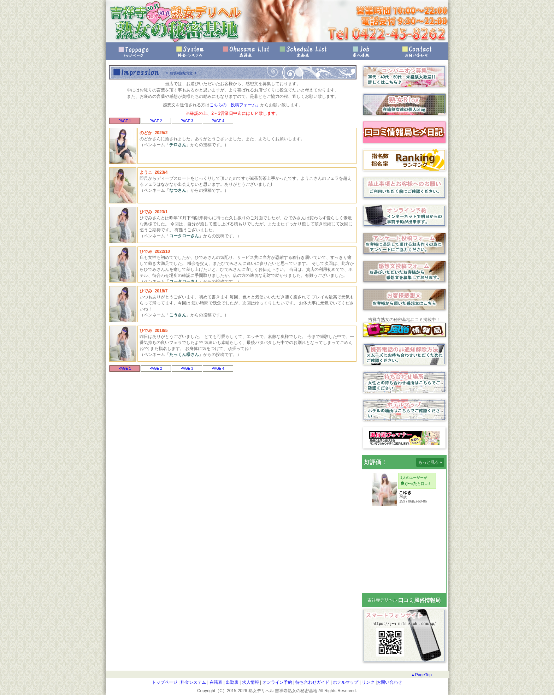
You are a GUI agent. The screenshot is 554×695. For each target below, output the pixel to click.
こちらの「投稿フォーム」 (235, 104)
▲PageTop (421, 674)
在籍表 (247, 51)
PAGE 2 (155, 121)
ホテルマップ (345, 682)
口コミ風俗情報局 (419, 600)
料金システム (192, 682)
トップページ (134, 51)
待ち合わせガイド (311, 682)
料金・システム (190, 51)
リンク (368, 682)
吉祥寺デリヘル (382, 600)
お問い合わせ (416, 51)
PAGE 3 (187, 121)
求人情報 (360, 51)
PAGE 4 (218, 121)
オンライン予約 (276, 682)
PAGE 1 (124, 121)
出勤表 (303, 51)
